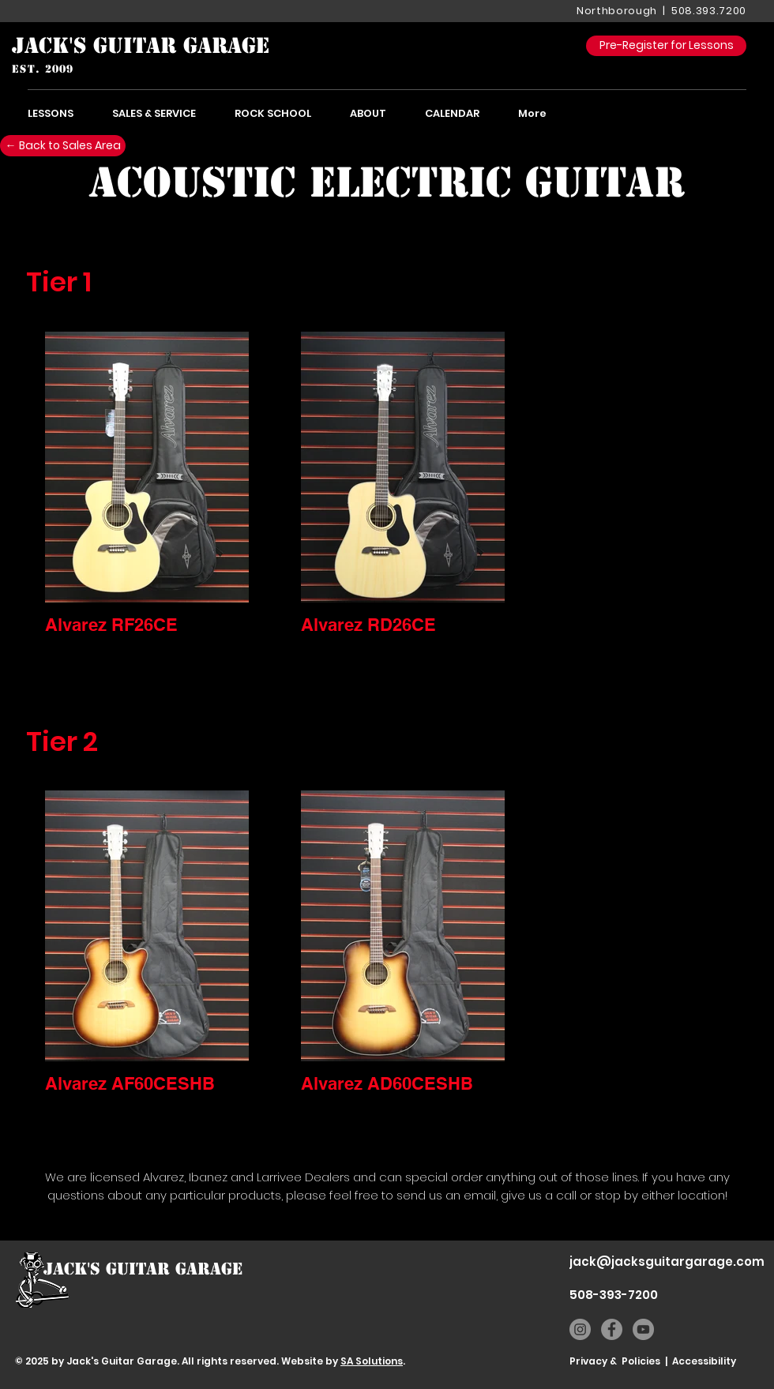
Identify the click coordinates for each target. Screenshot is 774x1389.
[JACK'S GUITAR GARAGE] (141, 46)
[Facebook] (611, 1329)
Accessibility (704, 1361)
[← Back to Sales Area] (63, 145)
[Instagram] (580, 1329)
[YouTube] (643, 1329)
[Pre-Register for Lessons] (666, 46)
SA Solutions (371, 1361)
